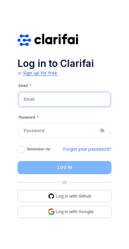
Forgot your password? (87, 149)
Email (25, 86)
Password (29, 117)
